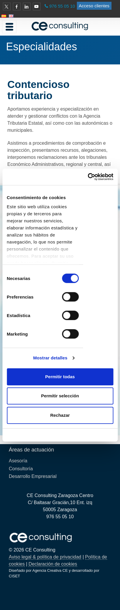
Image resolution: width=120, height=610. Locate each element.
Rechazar (60, 415)
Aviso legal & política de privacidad (45, 556)
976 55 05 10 (62, 6)
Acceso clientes (94, 5)
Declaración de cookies (52, 563)
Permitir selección (60, 395)
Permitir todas (60, 376)
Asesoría (18, 460)
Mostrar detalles (50, 357)
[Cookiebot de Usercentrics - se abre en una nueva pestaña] (87, 177)
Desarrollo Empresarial (33, 476)
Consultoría (21, 468)
